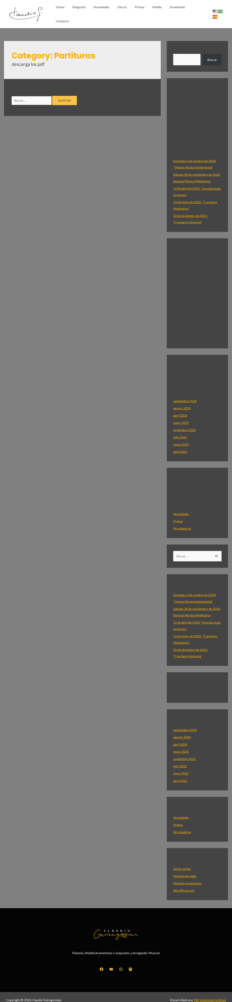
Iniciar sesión (182, 863)
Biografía (87, 11)
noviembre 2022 (184, 424)
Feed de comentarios (187, 877)
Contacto (198, 11)
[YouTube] (111, 963)
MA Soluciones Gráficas (209, 994)
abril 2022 (180, 446)
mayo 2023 (181, 417)
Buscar (178, 45)
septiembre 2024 (185, 395)
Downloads (178, 11)
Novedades (108, 11)
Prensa (143, 11)
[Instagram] (121, 963)
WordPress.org (183, 884)
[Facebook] (101, 963)
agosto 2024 (182, 402)
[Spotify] (130, 963)
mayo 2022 (181, 438)
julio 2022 (180, 431)
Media (159, 11)
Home (70, 11)
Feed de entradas (184, 870)
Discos (127, 11)
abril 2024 (180, 409)
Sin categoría (182, 522)
